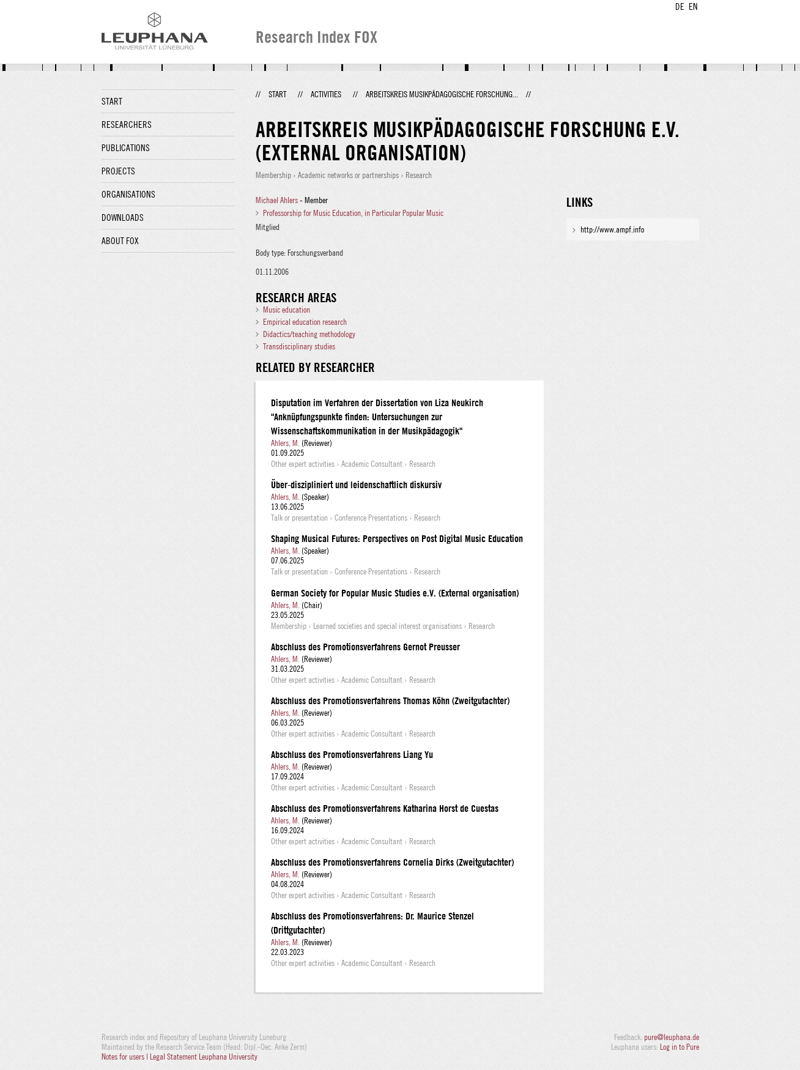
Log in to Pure (679, 1047)
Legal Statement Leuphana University (203, 1056)
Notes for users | (126, 1056)
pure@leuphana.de (671, 1037)
